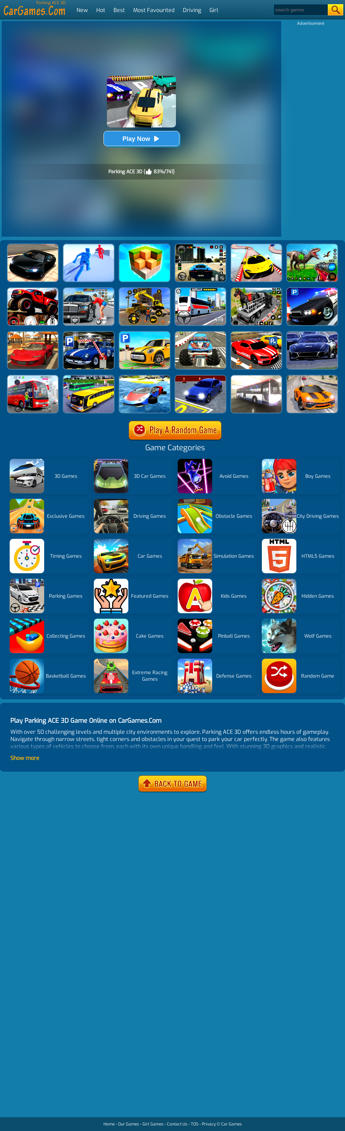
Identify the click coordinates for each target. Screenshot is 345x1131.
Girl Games (153, 1124)
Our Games (128, 1124)
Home (109, 1124)
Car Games (231, 1124)
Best (119, 10)
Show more (24, 758)
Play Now (141, 138)
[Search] (300, 10)
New (82, 10)
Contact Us (177, 1124)
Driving (192, 10)
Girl (213, 10)
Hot (100, 10)
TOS (194, 1124)
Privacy (209, 1124)
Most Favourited (154, 10)
